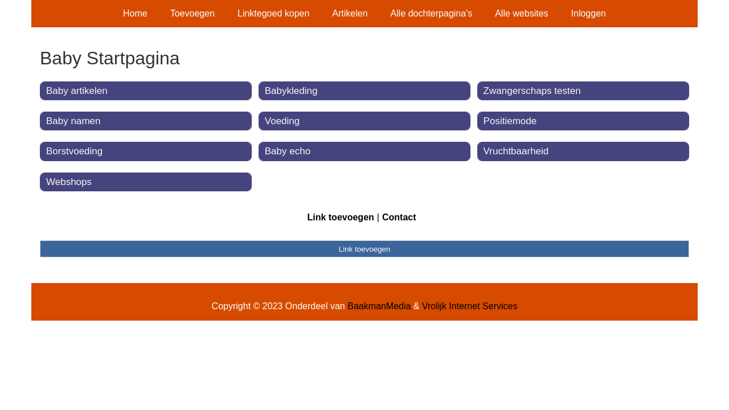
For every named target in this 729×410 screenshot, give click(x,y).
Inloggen (588, 13)
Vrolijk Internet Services (469, 306)
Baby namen (73, 121)
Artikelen (349, 13)
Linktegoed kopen (273, 13)
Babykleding (291, 90)
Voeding (282, 121)
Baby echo (287, 151)
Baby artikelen (77, 90)
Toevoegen (192, 13)
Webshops (69, 182)
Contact (399, 217)
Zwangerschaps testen (532, 90)
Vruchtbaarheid (516, 151)
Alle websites (521, 13)
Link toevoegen (340, 217)
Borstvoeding (74, 151)
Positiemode (510, 121)
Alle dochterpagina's (432, 13)
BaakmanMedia (379, 306)
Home (135, 13)
